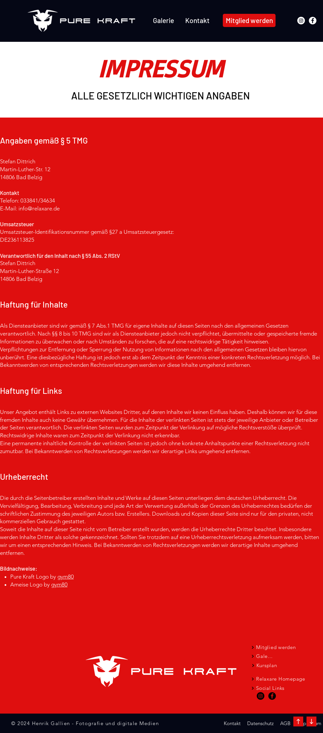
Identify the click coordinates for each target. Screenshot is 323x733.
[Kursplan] (264, 665)
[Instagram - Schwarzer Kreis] (260, 696)
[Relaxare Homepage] (278, 679)
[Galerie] (262, 656)
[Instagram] (301, 20)
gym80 (65, 576)
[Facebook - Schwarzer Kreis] (272, 696)
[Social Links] (267, 688)
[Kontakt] (232, 723)
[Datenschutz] (260, 723)
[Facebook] (312, 20)
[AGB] (285, 723)
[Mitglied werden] (249, 20)
